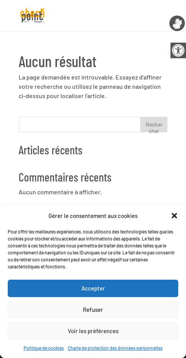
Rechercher (154, 126)
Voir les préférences (93, 330)
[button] (174, 216)
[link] (178, 50)
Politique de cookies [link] (44, 348)
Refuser (93, 309)
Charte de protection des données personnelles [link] (115, 348)
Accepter (93, 288)
